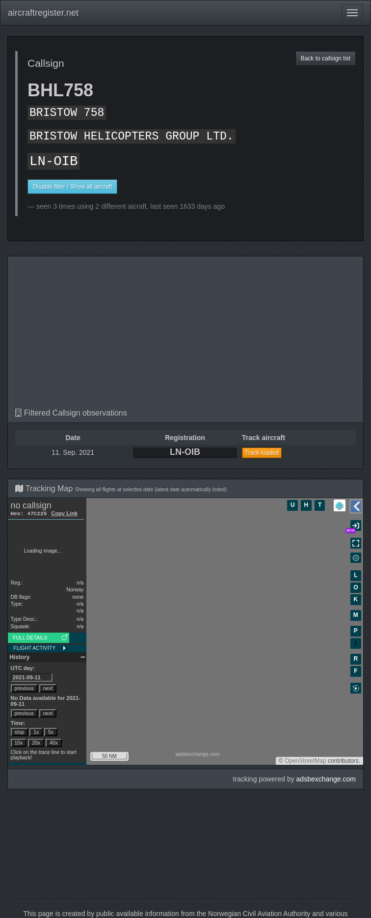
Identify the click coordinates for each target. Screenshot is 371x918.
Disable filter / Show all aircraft (72, 186)
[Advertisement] (185, 335)
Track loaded (262, 452)
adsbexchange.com (326, 779)
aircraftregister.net (43, 13)
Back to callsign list (325, 58)
